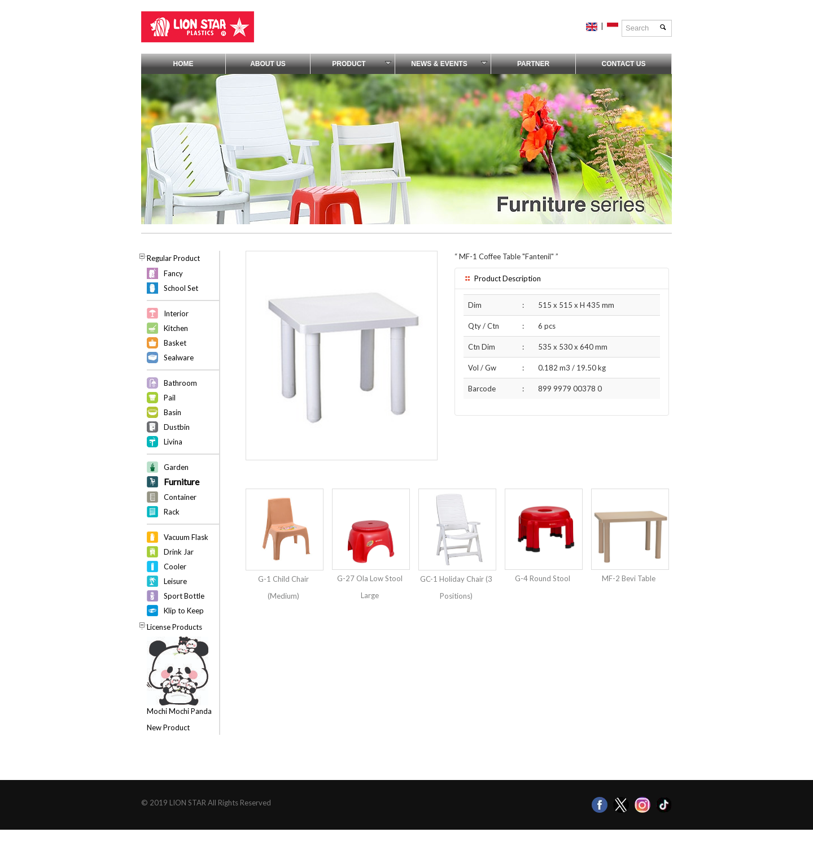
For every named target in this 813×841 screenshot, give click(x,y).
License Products (174, 626)
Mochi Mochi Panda (179, 711)
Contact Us (624, 64)
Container (180, 497)
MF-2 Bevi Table (628, 578)
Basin (172, 412)
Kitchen (176, 328)
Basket (175, 342)
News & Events (449, 64)
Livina (173, 441)
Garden (176, 467)
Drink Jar (179, 551)
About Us (268, 64)
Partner (533, 64)
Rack (172, 511)
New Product (168, 727)
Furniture (181, 481)
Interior (176, 313)
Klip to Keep (184, 610)
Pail (170, 397)
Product (361, 64)
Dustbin (177, 427)
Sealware (179, 357)
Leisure (175, 581)
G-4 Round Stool (542, 578)
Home (183, 64)
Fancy (173, 273)
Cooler (175, 566)
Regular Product (173, 258)
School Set (181, 288)
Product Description (502, 278)
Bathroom (180, 382)
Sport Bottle (184, 595)
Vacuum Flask (186, 537)
